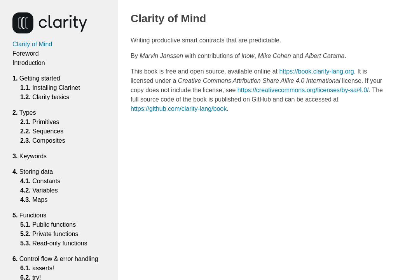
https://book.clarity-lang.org (316, 71)
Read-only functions (60, 243)
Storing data (39, 171)
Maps (40, 199)
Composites (49, 140)
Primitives (46, 122)
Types (30, 112)
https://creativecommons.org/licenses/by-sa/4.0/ (303, 90)
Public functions (54, 224)
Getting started (42, 78)
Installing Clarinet (56, 87)
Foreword (25, 53)
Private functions (55, 234)
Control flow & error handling (61, 259)
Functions (35, 215)
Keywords (36, 156)
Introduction (28, 63)
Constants (46, 181)
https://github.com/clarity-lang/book (179, 108)
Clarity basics (51, 97)
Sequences (48, 131)
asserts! (43, 268)
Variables (45, 190)
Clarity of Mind (32, 44)
